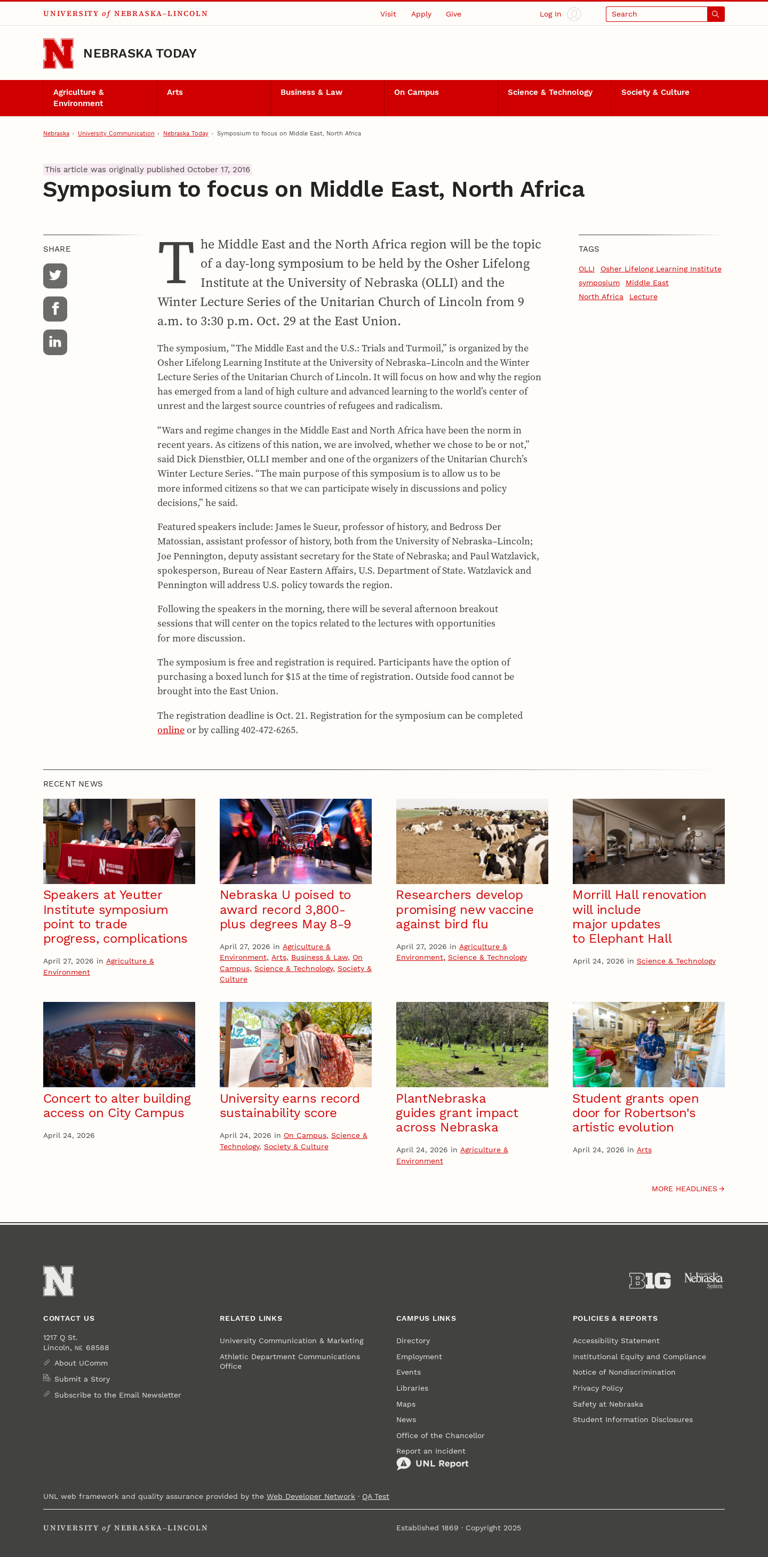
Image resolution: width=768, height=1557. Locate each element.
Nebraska (56, 133)
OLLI (587, 268)
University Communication (116, 133)
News (406, 1419)
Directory (413, 1340)
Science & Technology (550, 92)
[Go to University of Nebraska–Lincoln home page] (58, 53)
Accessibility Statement (616, 1340)
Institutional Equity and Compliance (639, 1356)
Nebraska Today (140, 53)
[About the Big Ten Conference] (649, 1280)
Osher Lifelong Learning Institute (661, 268)
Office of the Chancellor (440, 1435)
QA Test (375, 1496)
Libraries (412, 1388)
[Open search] (665, 14)
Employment (419, 1356)
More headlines (684, 1188)
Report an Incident (432, 1459)
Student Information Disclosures (633, 1419)
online (171, 729)
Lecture (643, 296)
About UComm (81, 1363)
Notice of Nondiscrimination (624, 1372)
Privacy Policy (598, 1388)
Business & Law (311, 92)
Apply (421, 14)
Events (408, 1372)
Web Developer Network (311, 1496)
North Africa (601, 296)
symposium (599, 282)
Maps (405, 1404)
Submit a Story (82, 1379)
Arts (175, 92)
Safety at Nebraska (608, 1404)
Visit (388, 14)
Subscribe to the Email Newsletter (117, 1395)
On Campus (416, 92)
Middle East (647, 282)
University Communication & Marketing (291, 1340)
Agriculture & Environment (78, 97)
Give (453, 14)
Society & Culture (655, 92)
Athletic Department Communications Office (290, 1361)
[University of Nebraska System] (704, 1280)
